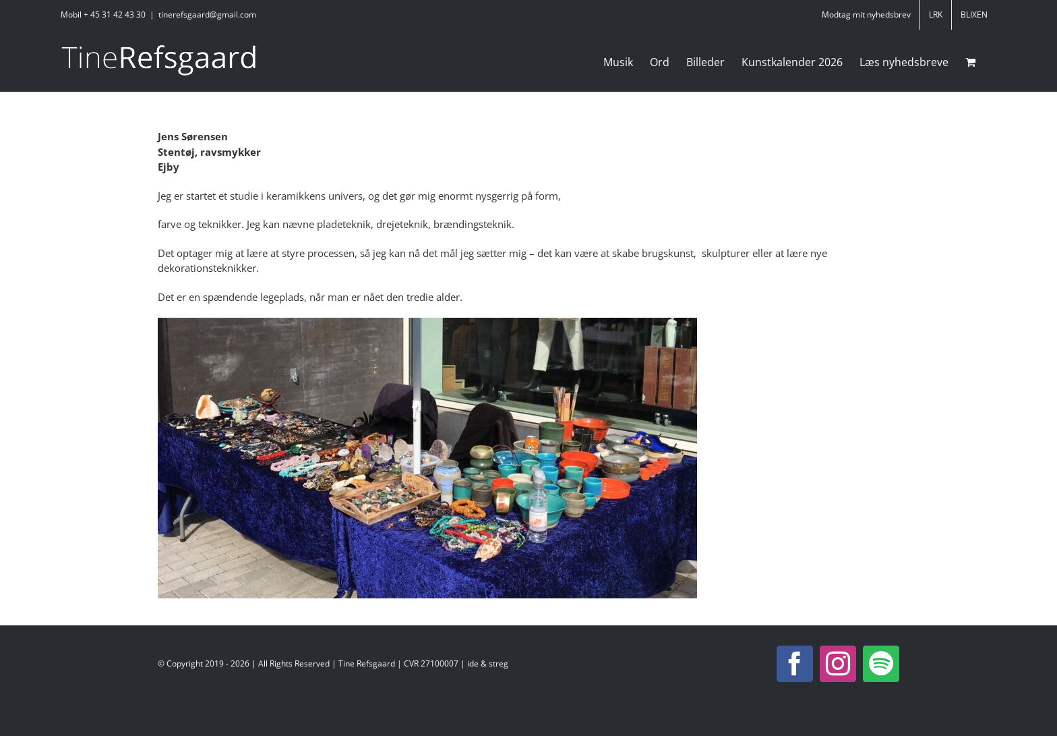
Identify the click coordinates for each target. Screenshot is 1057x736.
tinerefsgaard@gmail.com (207, 14)
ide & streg (487, 663)
